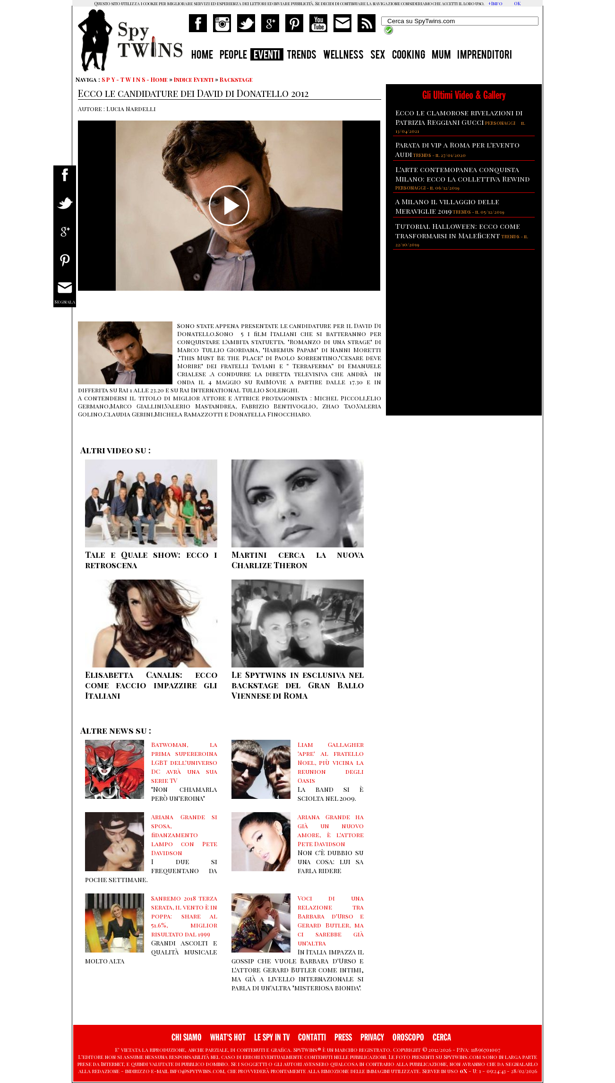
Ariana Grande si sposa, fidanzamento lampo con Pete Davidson (184, 835)
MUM (441, 56)
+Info (495, 3)
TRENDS (301, 56)
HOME (202, 56)
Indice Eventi (194, 79)
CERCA (442, 1037)
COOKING (408, 56)
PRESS (343, 1037)
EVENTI (267, 56)
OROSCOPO (408, 1037)
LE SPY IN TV (272, 1037)
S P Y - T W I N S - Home (135, 79)
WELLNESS (343, 56)
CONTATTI (312, 1037)
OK (517, 3)
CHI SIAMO (186, 1037)
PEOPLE (233, 56)
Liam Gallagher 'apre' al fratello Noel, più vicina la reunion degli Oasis (331, 762)
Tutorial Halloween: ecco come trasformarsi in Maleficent (457, 230)
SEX (377, 56)
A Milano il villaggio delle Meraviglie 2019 (447, 206)
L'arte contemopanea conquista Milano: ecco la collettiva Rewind (462, 174)
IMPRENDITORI (484, 56)
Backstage (236, 79)
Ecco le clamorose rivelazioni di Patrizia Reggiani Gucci (458, 117)
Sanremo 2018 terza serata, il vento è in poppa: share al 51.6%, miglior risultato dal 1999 (184, 916)
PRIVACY (372, 1037)
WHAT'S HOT (228, 1037)
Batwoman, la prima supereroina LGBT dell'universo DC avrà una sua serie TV (184, 762)
